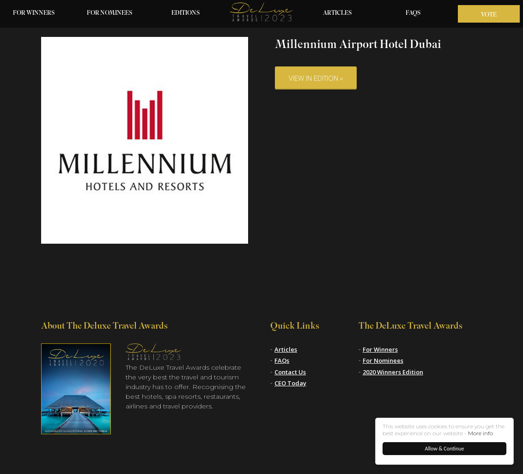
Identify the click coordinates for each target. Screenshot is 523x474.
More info (480, 433)
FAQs (413, 13)
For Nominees (110, 13)
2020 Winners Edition (393, 372)
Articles (337, 13)
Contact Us (290, 372)
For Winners (34, 13)
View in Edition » (316, 78)
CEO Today (290, 383)
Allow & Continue (444, 448)
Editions (185, 13)
